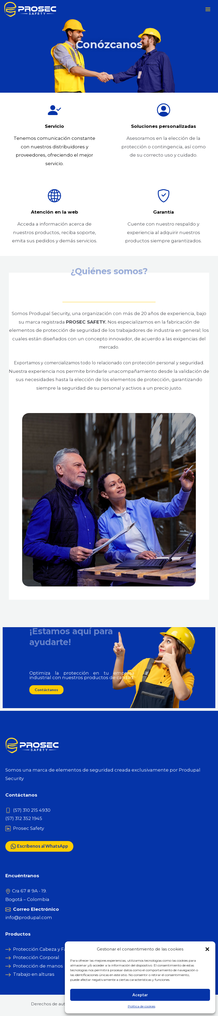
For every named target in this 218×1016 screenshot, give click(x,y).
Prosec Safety (28, 828)
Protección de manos (38, 966)
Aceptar (140, 994)
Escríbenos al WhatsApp (39, 846)
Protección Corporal (36, 957)
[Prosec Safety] (30, 9)
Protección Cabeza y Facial (43, 949)
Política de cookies (141, 1006)
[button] (207, 949)
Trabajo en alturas (33, 974)
